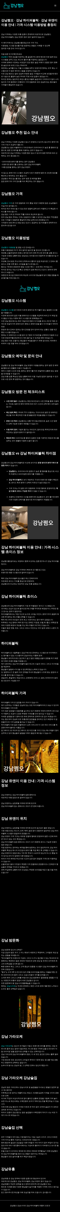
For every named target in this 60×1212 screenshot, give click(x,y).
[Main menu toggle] (55, 5)
